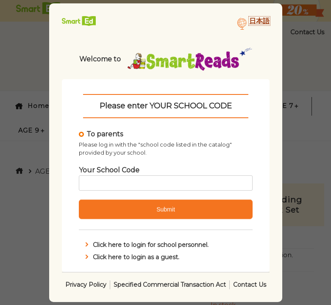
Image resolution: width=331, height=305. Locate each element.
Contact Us (249, 284)
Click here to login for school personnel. (146, 245)
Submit (165, 209)
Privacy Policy (85, 284)
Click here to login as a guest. (131, 257)
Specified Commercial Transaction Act (170, 284)
